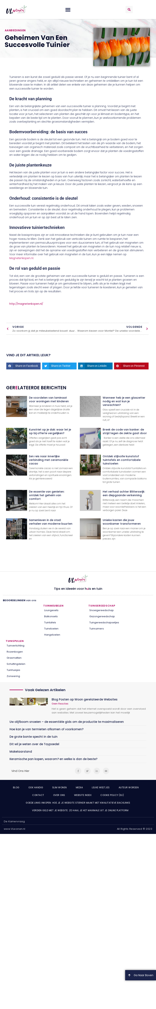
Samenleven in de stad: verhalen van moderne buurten (50, 522)
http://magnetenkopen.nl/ (26, 304)
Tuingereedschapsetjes (104, 622)
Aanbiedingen (15, 30)
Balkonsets (51, 616)
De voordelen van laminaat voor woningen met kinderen (49, 399)
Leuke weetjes (101, 787)
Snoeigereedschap (101, 610)
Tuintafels (50, 622)
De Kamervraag (14, 821)
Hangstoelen (52, 635)
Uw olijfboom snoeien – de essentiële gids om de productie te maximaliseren (67, 722)
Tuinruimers (96, 628)
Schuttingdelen (16, 664)
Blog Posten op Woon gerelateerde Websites (85, 699)
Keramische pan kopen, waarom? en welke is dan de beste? (53, 759)
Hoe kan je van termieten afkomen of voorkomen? (46, 729)
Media (79, 787)
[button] (68, 9)
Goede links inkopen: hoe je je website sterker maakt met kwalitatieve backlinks (78, 802)
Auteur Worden (129, 787)
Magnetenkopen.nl (21, 258)
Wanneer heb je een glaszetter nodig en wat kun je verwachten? (124, 401)
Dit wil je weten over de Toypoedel (34, 744)
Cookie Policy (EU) (112, 795)
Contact (38, 795)
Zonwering (13, 676)
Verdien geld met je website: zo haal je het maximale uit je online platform (80, 810)
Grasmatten (14, 658)
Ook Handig (35, 787)
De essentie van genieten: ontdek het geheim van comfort (46, 495)
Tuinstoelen (51, 628)
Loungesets (51, 610)
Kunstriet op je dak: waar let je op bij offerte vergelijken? (50, 431)
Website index (83, 795)
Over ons (59, 795)
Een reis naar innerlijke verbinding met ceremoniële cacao (48, 459)
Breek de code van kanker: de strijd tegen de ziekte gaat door (125, 431)
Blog (16, 787)
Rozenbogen (15, 652)
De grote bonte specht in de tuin (34, 737)
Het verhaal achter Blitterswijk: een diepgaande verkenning (124, 493)
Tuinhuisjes (13, 670)
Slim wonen (59, 787)
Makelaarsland (21, 752)
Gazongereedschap (102, 616)
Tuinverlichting (15, 645)
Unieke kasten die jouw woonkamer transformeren (122, 522)
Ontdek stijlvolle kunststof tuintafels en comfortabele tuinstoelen (122, 459)
